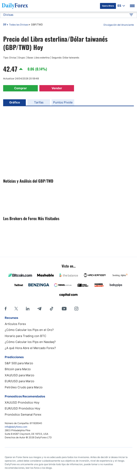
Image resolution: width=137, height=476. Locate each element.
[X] (16, 308)
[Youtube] (64, 308)
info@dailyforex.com (16, 426)
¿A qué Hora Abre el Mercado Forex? (30, 348)
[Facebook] (5, 308)
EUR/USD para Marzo (19, 381)
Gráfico (14, 102)
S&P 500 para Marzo (19, 363)
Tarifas (39, 102)
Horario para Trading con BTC (25, 336)
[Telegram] (39, 308)
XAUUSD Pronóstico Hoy (22, 402)
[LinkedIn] (27, 308)
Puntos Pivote (63, 102)
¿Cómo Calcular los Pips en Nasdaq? (30, 342)
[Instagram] (76, 309)
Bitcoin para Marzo (18, 369)
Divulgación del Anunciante (119, 24)
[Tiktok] (51, 308)
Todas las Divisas (18, 24)
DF (4, 24)
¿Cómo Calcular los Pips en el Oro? (29, 330)
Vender (57, 88)
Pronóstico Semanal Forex (23, 414)
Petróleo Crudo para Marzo (24, 387)
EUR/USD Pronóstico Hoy (22, 408)
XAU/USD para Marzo (19, 375)
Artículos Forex (15, 324)
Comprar (20, 88)
